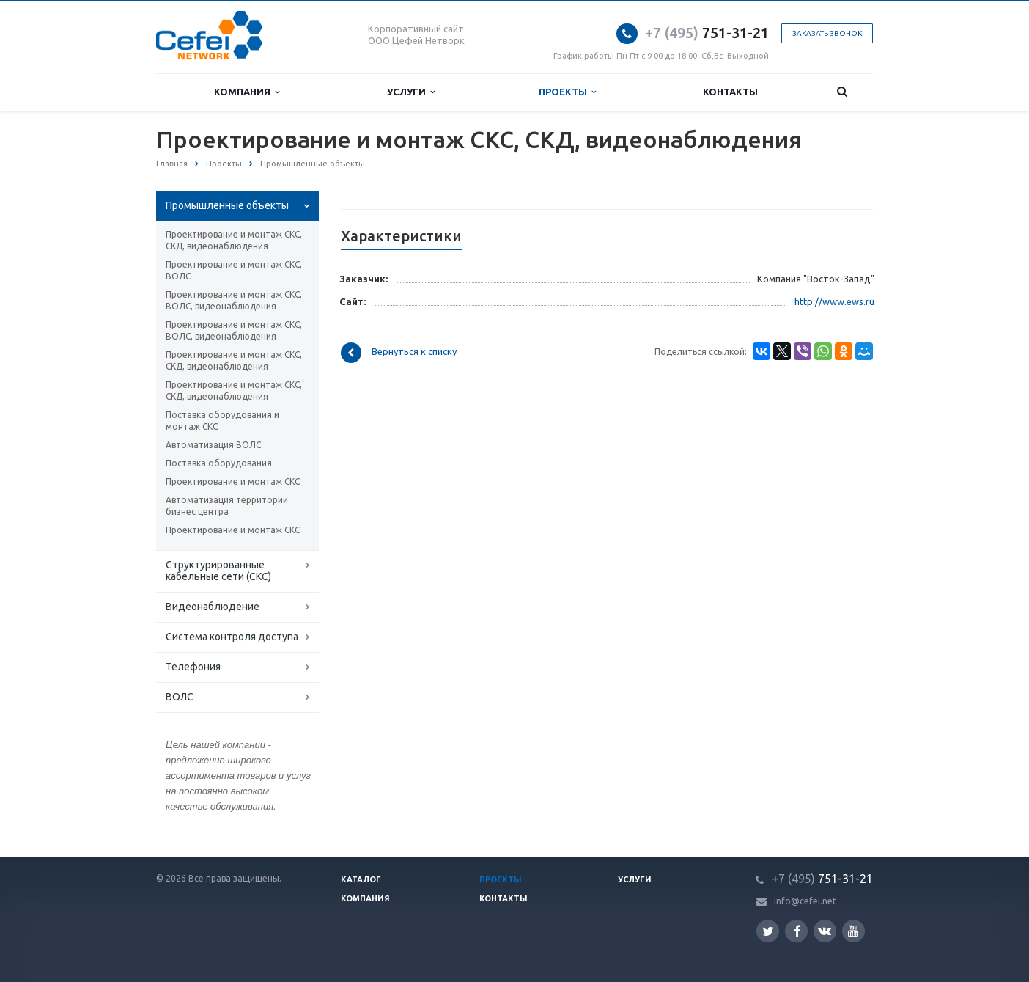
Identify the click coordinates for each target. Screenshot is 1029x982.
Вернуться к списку (399, 352)
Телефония (193, 667)
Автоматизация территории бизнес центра (227, 505)
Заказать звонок (827, 33)
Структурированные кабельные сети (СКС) (218, 570)
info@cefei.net (805, 901)
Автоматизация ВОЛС (213, 445)
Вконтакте (824, 930)
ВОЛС (179, 697)
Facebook (797, 931)
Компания (246, 92)
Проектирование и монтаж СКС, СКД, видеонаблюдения (234, 240)
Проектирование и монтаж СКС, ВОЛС (234, 270)
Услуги (411, 92)
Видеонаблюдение (212, 606)
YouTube (853, 931)
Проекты (567, 92)
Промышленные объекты (227, 205)
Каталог (361, 879)
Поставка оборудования (219, 463)
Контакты (730, 92)
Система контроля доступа (232, 636)
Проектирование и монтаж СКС (233, 481)
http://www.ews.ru (834, 301)
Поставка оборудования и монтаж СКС (222, 420)
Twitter (768, 931)
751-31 (696, 32)
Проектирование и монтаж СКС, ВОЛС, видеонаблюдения (234, 300)
